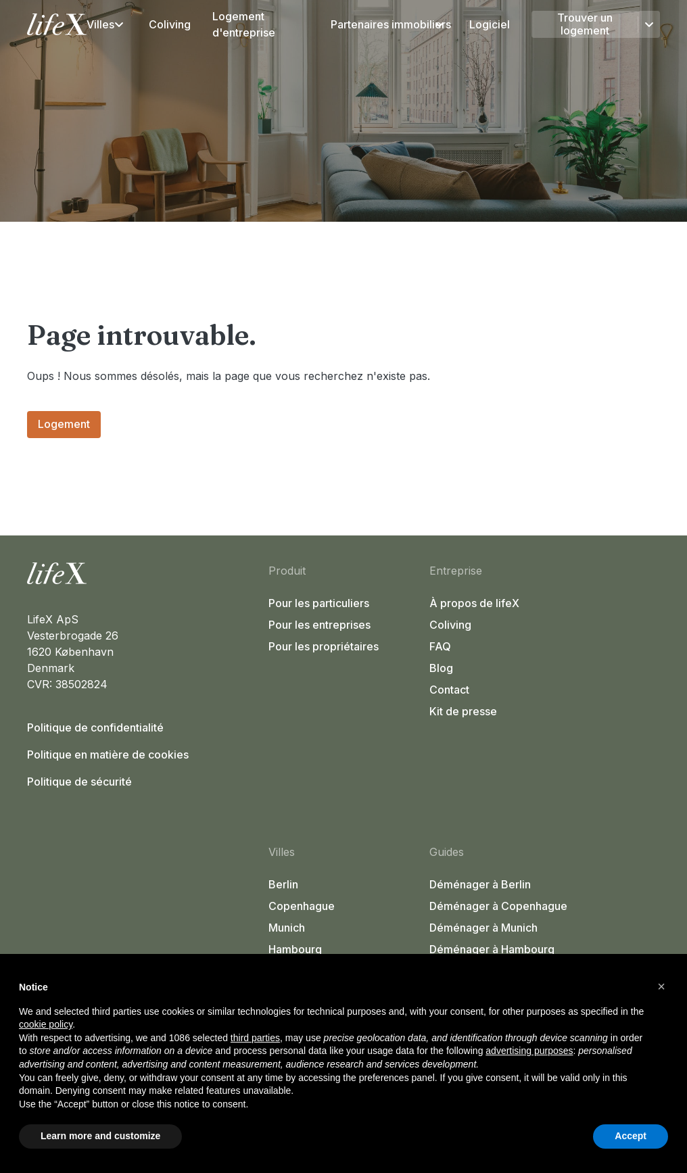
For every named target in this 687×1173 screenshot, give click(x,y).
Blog (441, 668)
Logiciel (489, 24)
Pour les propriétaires (323, 646)
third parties (255, 1037)
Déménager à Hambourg (491, 949)
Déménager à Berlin (480, 884)
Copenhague (301, 906)
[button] (661, 986)
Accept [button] (630, 1135)
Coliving (170, 24)
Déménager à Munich (483, 927)
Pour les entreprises (319, 624)
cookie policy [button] (45, 1024)
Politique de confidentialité (95, 727)
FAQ (440, 646)
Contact (449, 689)
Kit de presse (463, 711)
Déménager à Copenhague (498, 906)
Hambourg (295, 949)
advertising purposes (529, 1050)
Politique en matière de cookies (108, 754)
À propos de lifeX (474, 603)
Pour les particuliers (318, 603)
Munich (286, 927)
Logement (64, 424)
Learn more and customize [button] (100, 1135)
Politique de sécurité (79, 781)
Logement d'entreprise (243, 24)
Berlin (283, 884)
